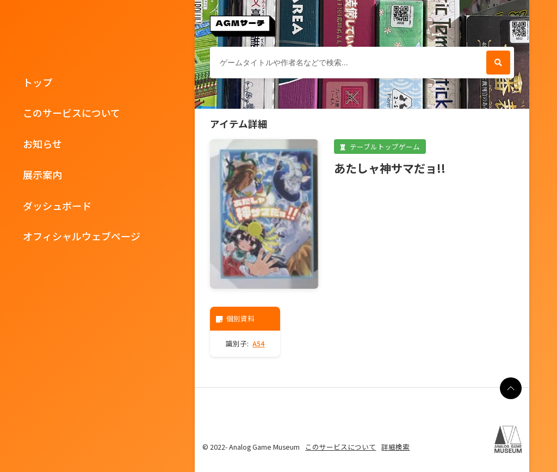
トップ (37, 82)
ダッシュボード (57, 205)
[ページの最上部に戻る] (511, 388)
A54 (258, 343)
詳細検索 (395, 447)
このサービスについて (71, 112)
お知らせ (42, 143)
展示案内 (42, 174)
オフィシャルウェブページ (81, 236)
